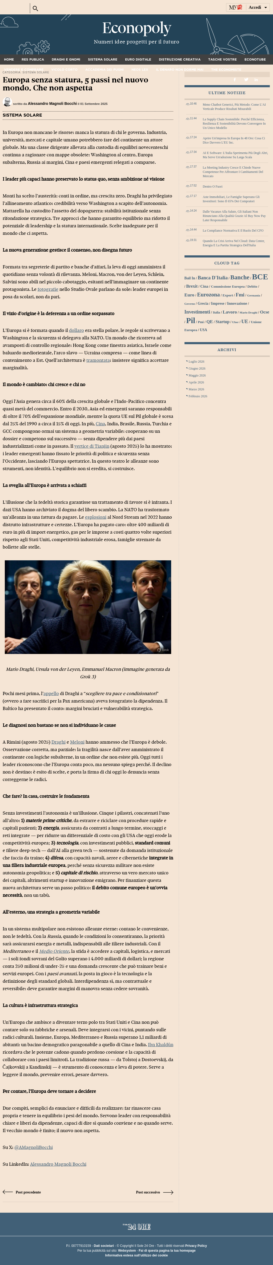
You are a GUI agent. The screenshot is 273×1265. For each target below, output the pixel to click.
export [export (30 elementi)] (228, 295)
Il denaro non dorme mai (179, 69)
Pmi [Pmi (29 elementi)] (201, 322)
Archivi (227, 350)
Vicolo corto (64, 69)
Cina (100, 424)
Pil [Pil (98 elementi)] (190, 320)
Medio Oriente (54, 951)
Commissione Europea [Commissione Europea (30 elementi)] (227, 286)
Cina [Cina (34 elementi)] (204, 286)
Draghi (58, 742)
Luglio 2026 (196, 361)
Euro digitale (138, 59)
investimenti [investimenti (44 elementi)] (197, 312)
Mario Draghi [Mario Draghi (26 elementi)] (249, 312)
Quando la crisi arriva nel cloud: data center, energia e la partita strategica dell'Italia (234, 243)
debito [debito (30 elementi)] (252, 286)
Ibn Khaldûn (160, 1045)
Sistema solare (102, 59)
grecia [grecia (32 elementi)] (203, 303)
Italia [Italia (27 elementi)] (216, 312)
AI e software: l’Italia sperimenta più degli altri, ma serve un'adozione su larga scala (235, 155)
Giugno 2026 (197, 368)
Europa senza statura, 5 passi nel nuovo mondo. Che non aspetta (75, 84)
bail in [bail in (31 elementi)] (189, 278)
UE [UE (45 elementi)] (244, 321)
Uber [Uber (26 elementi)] (235, 322)
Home (9, 59)
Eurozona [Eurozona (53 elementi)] (208, 295)
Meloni (77, 742)
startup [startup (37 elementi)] (223, 321)
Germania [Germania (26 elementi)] (253, 295)
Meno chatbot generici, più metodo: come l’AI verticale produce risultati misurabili (234, 107)
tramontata (98, 360)
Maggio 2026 (197, 375)
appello (51, 693)
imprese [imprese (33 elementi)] (217, 303)
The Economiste (226, 69)
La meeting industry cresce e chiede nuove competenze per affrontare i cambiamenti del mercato (233, 172)
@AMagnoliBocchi (33, 1147)
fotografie (48, 289)
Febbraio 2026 (198, 396)
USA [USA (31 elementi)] (203, 330)
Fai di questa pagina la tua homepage (167, 1250)
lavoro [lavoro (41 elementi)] (230, 312)
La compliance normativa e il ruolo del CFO (233, 230)
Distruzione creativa (179, 59)
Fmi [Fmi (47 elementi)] (240, 295)
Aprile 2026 (196, 382)
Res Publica (33, 59)
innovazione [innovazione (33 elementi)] (237, 303)
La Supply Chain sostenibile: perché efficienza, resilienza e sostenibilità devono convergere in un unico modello (234, 123)
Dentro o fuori (213, 186)
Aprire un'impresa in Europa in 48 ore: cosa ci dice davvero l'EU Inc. (234, 140)
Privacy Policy (196, 1246)
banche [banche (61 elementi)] (239, 277)
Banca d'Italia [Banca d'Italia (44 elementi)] (213, 277)
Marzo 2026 (196, 389)
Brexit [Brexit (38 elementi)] (192, 286)
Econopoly (136, 28)
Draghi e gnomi (66, 59)
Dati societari (104, 1246)
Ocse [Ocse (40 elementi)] (264, 312)
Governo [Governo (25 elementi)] (189, 303)
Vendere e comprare (23, 69)
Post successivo (154, 1192)
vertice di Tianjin (91, 446)
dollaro (76, 330)
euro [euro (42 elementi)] (189, 295)
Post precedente (22, 1192)
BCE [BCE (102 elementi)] (260, 276)
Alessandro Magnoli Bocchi (52, 103)
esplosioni (95, 517)
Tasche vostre (222, 59)
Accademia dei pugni (104, 69)
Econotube (255, 59)
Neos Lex (139, 69)
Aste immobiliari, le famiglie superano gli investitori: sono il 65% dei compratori (231, 199)
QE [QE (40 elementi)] (209, 321)
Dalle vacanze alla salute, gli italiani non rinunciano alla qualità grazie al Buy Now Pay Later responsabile (234, 216)
